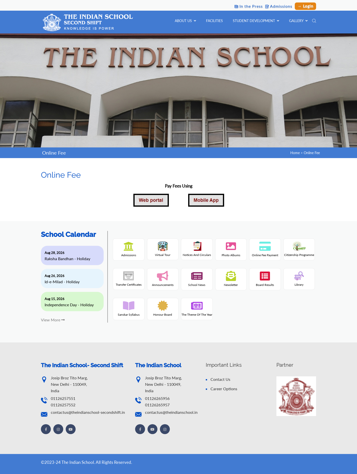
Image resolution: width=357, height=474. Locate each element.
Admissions (278, 6)
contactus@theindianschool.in (171, 412)
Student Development (256, 21)
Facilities (214, 21)
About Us (185, 21)
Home (295, 153)
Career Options (221, 388)
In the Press (249, 6)
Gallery (298, 21)
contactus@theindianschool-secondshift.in (88, 412)
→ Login (305, 5)
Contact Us (218, 379)
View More (53, 319)
